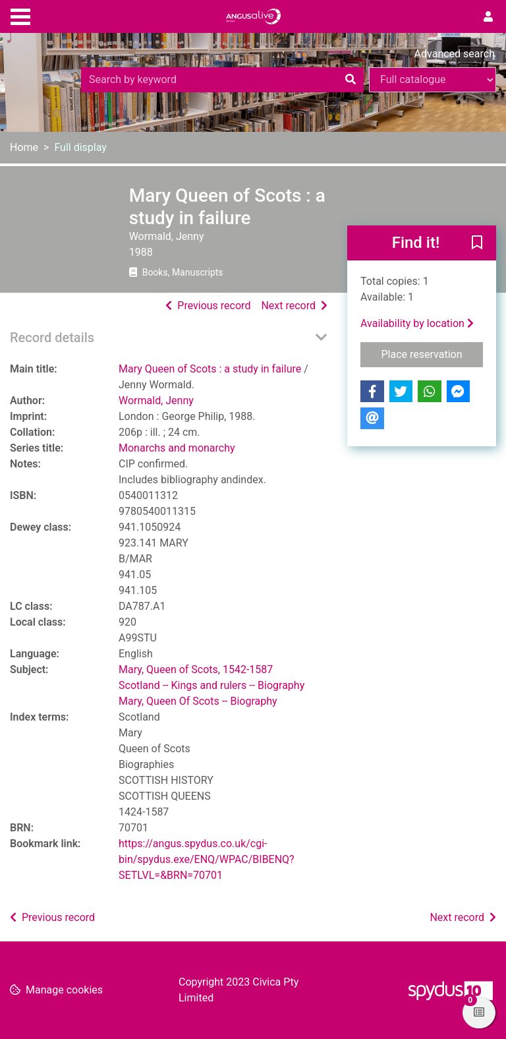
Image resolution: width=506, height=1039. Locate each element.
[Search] (350, 79)
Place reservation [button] (432, 353)
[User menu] (488, 17)
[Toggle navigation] (20, 15)
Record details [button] (52, 337)
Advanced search (454, 53)
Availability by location (417, 323)
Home (24, 147)
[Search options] (432, 79)
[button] (477, 243)
